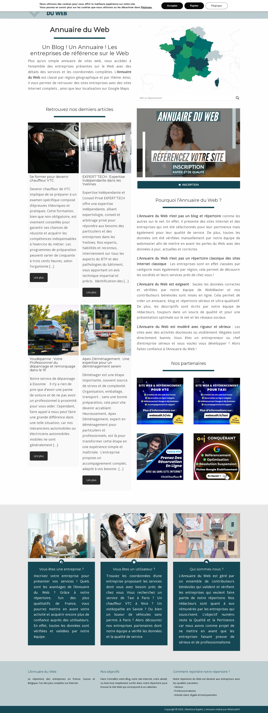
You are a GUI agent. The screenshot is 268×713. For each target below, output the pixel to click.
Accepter (172, 5)
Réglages (146, 7)
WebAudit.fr (233, 709)
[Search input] (187, 97)
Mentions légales (194, 709)
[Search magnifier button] (237, 97)
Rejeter (194, 5)
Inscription (188, 184)
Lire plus (39, 277)
